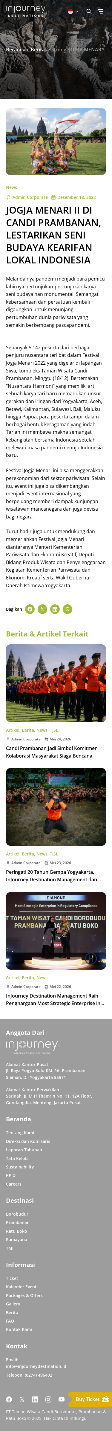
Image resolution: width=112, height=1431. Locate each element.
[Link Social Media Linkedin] (35, 1399)
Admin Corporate (27, 197)
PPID (11, 1175)
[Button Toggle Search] (89, 11)
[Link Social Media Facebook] (9, 1399)
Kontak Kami (19, 1329)
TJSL (54, 730)
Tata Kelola (17, 1158)
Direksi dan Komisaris (28, 1141)
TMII (10, 1248)
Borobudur (17, 1214)
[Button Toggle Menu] (100, 11)
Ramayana (16, 1239)
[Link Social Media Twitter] (22, 1399)
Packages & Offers (24, 1295)
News (11, 187)
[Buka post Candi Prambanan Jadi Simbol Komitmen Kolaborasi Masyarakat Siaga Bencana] (56, 683)
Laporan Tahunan (24, 1150)
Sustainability (20, 1167)
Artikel (12, 730)
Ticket (12, 1278)
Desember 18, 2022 (73, 197)
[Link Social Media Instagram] (48, 1399)
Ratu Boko (16, 1231)
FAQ (10, 1321)
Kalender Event (21, 1287)
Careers (14, 1184)
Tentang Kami (20, 1132)
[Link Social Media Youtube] (62, 1399)
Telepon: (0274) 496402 (29, 1375)
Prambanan (18, 1222)
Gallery (13, 1304)
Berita (28, 730)
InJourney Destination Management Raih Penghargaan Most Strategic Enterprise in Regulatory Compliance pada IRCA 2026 (53, 1003)
